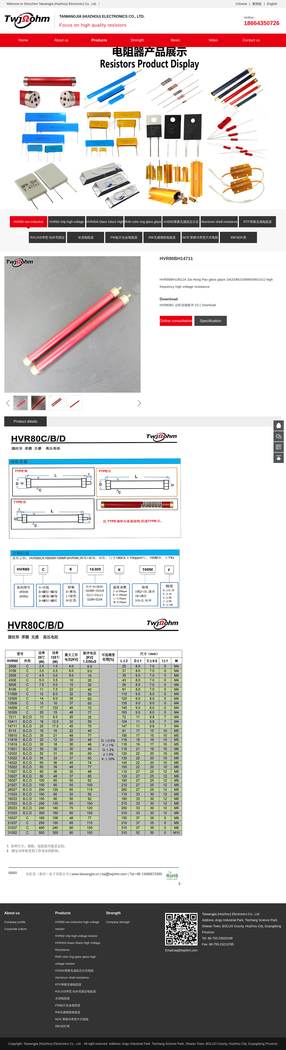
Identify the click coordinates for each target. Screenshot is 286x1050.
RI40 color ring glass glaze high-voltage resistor (143, 224)
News (175, 40)
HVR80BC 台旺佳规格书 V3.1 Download (188, 305)
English (272, 4)
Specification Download (210, 322)
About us (61, 40)
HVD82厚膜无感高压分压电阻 (181, 224)
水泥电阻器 (86, 237)
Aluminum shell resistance (219, 222)
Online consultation (176, 321)
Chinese (241, 4)
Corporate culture (15, 929)
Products (99, 40)
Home (23, 40)
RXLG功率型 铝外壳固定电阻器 (47, 240)
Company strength (118, 922)
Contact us (251, 40)
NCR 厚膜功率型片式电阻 (200, 237)
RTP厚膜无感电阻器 (258, 222)
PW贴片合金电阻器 (123, 237)
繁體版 (257, 4)
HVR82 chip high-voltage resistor (66, 224)
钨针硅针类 (238, 237)
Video (213, 40)
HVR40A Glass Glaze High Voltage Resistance (105, 224)
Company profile (14, 922)
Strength (137, 40)
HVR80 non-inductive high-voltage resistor (28, 224)
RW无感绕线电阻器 (162, 237)
